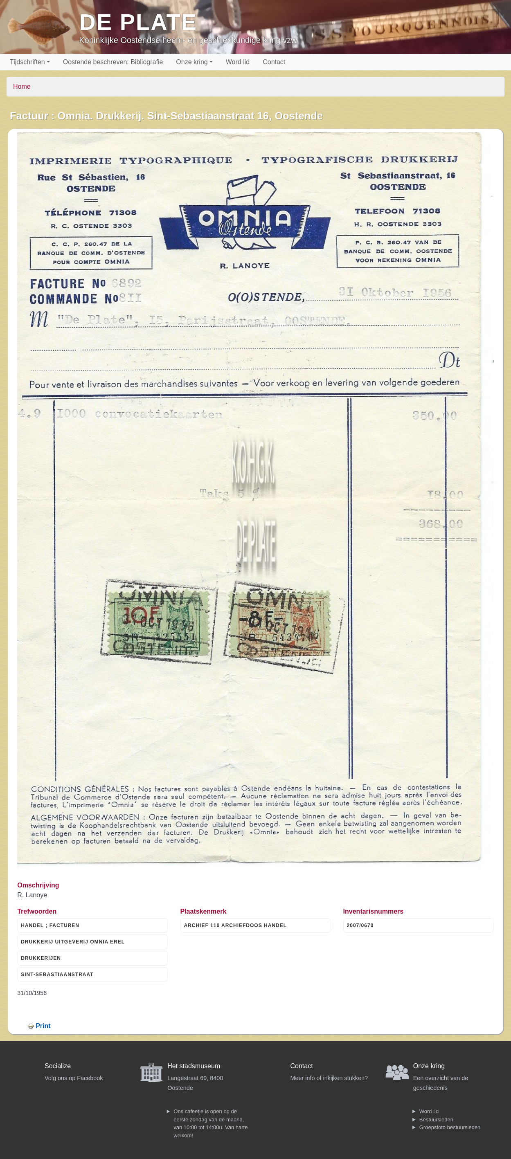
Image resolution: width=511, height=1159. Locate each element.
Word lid (238, 61)
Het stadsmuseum (193, 1065)
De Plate (138, 22)
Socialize (58, 1065)
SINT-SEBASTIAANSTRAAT (57, 974)
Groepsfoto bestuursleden (450, 1127)
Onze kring (191, 61)
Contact (274, 61)
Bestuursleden (436, 1119)
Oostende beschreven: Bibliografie (113, 61)
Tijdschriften (27, 61)
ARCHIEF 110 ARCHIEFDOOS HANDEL (235, 925)
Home (22, 86)
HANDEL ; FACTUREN (50, 925)
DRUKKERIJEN (41, 958)
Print (43, 1025)
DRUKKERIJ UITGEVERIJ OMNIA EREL (73, 942)
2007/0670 (360, 925)
